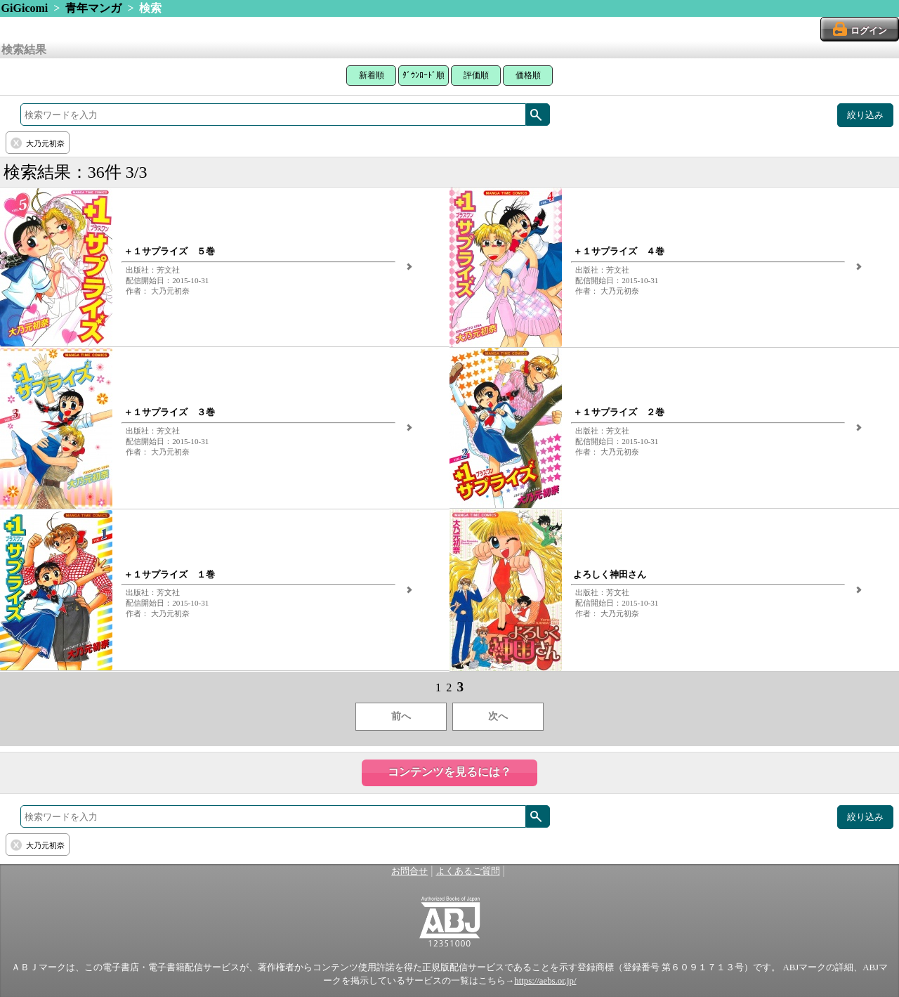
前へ (401, 716)
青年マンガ (93, 8)
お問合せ (409, 871)
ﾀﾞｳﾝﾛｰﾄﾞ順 (423, 75)
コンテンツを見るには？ (449, 772)
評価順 (476, 75)
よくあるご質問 (468, 871)
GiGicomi (24, 8)
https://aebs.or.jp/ (545, 981)
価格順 (528, 75)
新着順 (371, 75)
